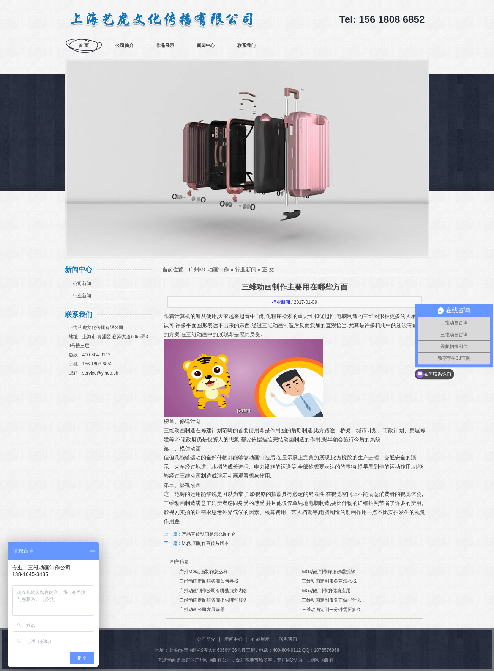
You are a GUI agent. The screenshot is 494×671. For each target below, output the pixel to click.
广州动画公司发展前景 (202, 609)
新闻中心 (206, 45)
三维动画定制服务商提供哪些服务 (213, 600)
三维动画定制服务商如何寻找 (208, 581)
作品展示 (165, 45)
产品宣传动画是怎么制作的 (209, 534)
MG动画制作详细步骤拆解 (328, 571)
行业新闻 (82, 295)
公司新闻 (82, 283)
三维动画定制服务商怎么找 (329, 581)
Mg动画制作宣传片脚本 (205, 543)
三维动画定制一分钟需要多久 (331, 609)
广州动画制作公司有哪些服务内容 (213, 590)
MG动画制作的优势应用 (326, 590)
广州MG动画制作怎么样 (203, 571)
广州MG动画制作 (209, 270)
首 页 (84, 45)
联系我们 (246, 45)
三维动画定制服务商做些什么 (331, 600)
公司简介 (124, 45)
